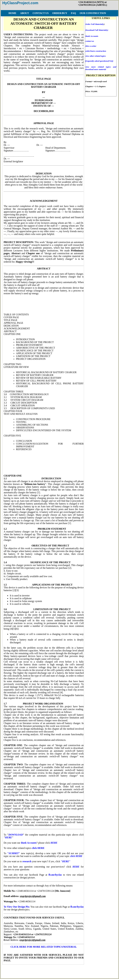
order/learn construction (95, 51)
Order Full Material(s (94, 24)
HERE (8, 837)
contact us (89, 41)
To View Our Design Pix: (17, 906)
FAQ (40, 969)
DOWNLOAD (16, 834)
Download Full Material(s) (96, 30)
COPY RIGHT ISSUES (98, 969)
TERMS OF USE (54, 969)
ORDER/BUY (27, 969)
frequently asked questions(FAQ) (99, 61)
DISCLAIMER (74, 969)
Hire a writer (90, 46)
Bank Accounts (91, 36)
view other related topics (95, 56)
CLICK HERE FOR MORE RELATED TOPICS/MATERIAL (44, 946)
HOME (12, 969)
